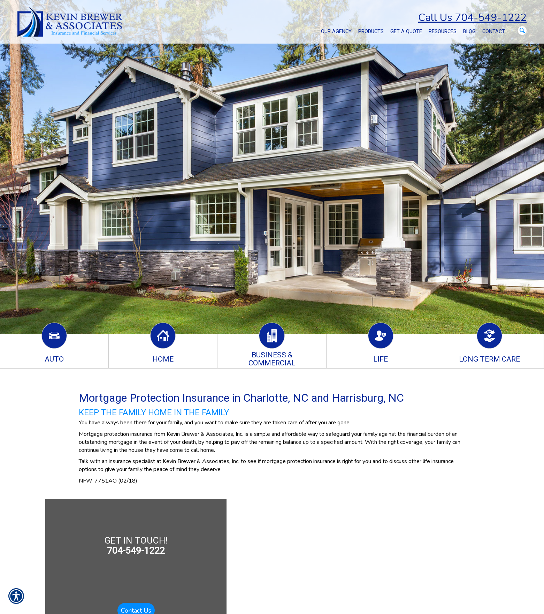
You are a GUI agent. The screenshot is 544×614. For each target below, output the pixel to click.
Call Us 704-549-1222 (472, 17)
